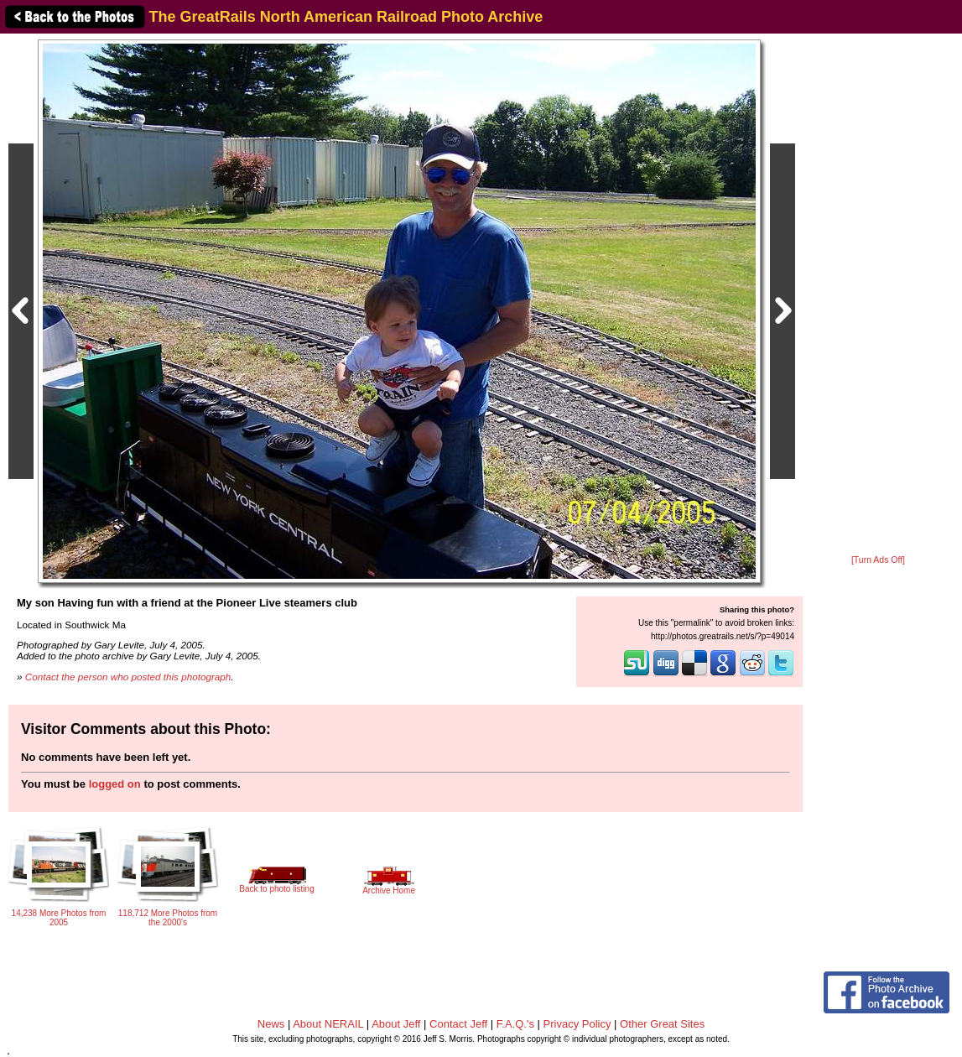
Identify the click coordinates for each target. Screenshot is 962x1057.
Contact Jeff (458, 1024)
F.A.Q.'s (515, 1024)
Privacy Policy (577, 1024)
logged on (115, 784)
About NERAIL (328, 1024)
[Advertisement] (878, 295)
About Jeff (396, 1024)
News (271, 1024)
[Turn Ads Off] (878, 560)
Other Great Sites (662, 1024)
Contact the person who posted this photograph (128, 676)
